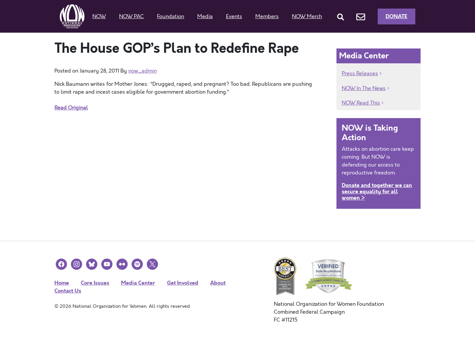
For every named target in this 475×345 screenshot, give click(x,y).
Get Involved (182, 283)
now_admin (142, 71)
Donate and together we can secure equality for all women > (377, 191)
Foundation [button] (170, 16)
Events (234, 16)
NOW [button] (99, 16)
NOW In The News (364, 88)
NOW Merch (307, 16)
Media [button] (205, 16)
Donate (396, 16)
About (218, 283)
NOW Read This (361, 103)
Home (61, 283)
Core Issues (95, 283)
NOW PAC (131, 16)
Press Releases (360, 73)
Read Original (71, 107)
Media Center (138, 283)
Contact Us (67, 291)
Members (267, 16)
